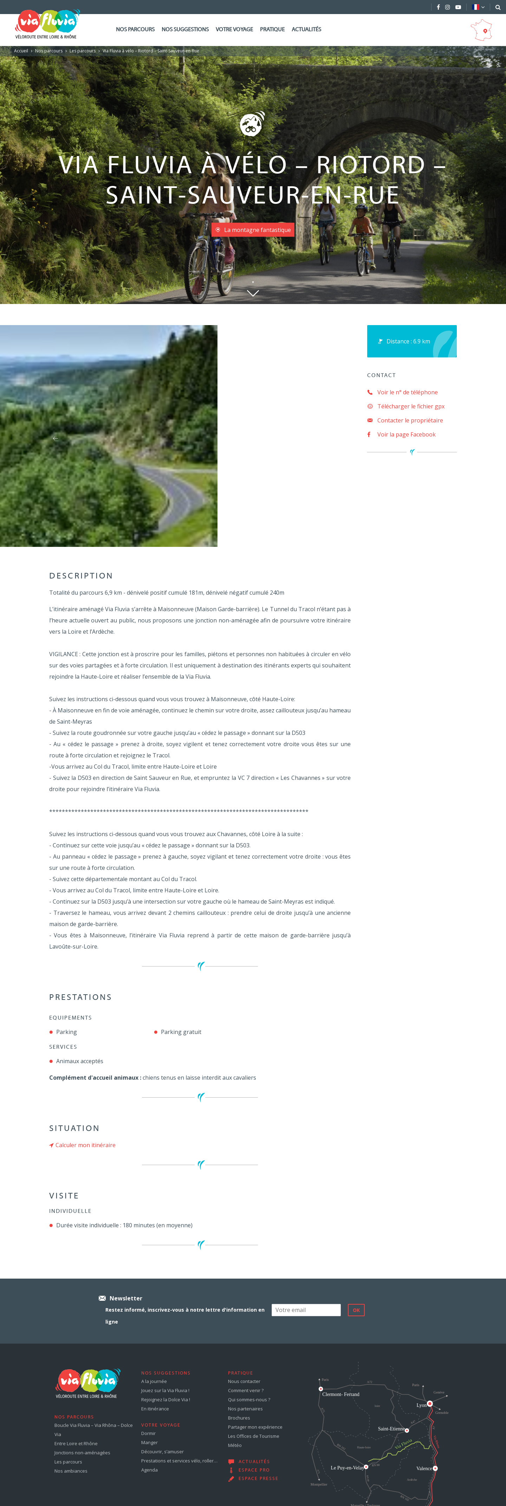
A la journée (154, 1381)
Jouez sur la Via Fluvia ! (165, 1390)
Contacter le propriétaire (405, 420)
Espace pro (254, 1470)
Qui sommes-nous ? (249, 1399)
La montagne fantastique (257, 230)
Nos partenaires (245, 1408)
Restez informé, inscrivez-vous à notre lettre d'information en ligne (185, 1315)
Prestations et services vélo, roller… (179, 1460)
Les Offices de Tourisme (253, 1436)
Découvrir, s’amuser (162, 1451)
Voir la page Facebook (401, 434)
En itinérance (155, 1408)
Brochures (239, 1418)
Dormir (148, 1433)
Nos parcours (135, 30)
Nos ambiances (70, 1471)
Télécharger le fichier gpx (406, 406)
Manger (149, 1442)
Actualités (306, 30)
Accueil (21, 51)
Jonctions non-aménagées (82, 1452)
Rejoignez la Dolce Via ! (165, 1399)
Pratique (272, 30)
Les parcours (83, 51)
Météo (235, 1445)
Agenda (149, 1470)
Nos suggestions (185, 30)
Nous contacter (244, 1381)
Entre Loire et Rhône (76, 1443)
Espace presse (259, 1478)
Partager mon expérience (255, 1427)
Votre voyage (234, 30)
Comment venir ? (246, 1390)
